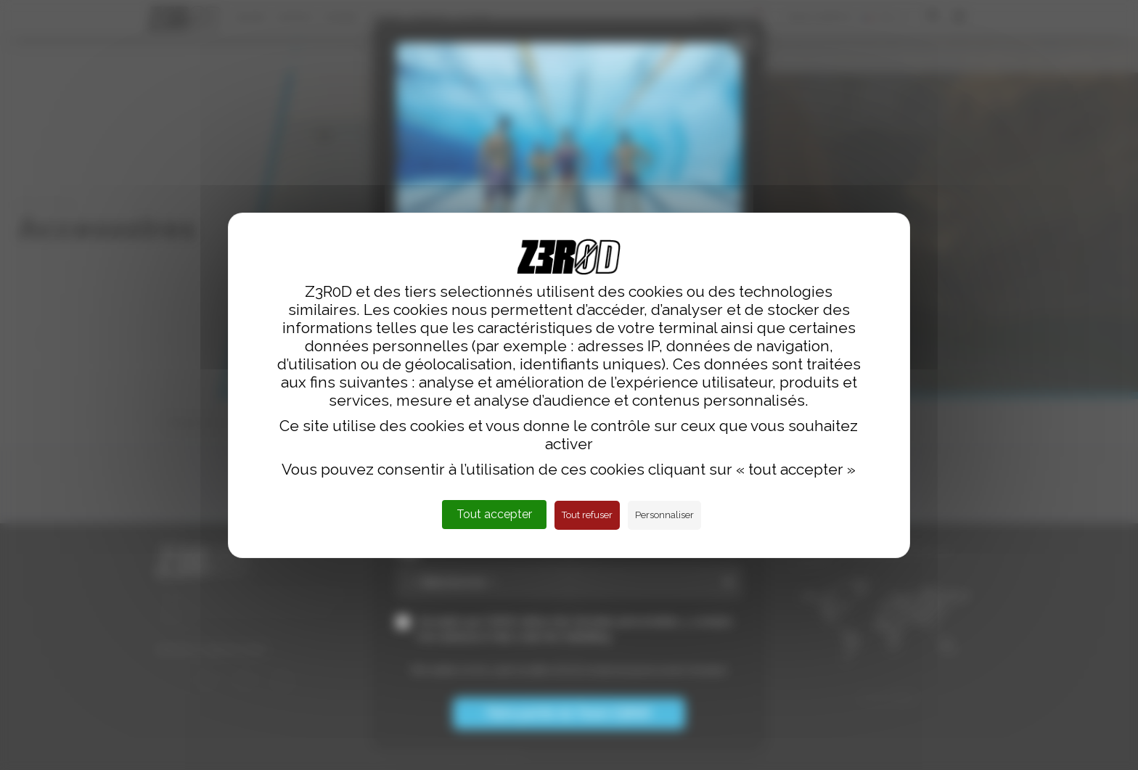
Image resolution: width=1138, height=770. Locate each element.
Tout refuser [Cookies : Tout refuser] (587, 514)
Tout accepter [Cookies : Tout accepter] (494, 514)
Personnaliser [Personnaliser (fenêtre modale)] (664, 514)
